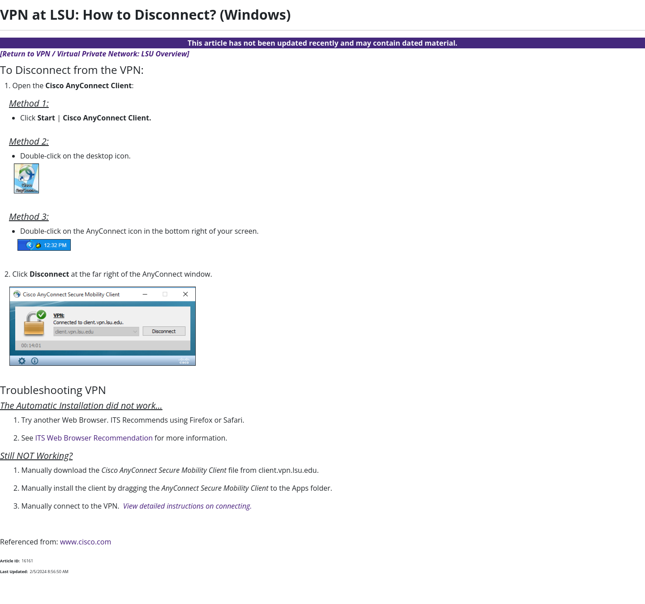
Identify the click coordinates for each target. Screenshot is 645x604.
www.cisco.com (85, 542)
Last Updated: (14, 571)
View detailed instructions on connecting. (187, 506)
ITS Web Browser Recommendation (94, 438)
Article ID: (10, 561)
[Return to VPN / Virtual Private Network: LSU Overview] (94, 54)
